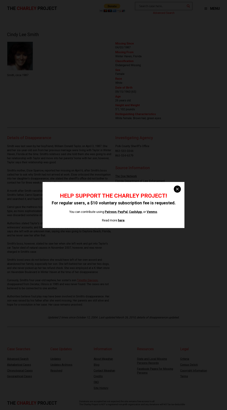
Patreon (111, 212)
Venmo (152, 212)
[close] (177, 189)
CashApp (135, 212)
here (121, 220)
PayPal (123, 212)
